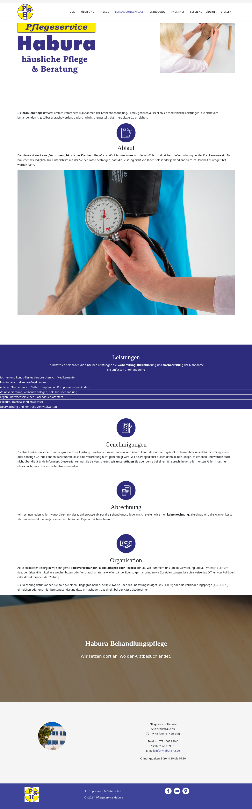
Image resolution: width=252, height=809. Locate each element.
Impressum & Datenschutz (105, 791)
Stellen (226, 11)
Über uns (87, 11)
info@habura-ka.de (167, 750)
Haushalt (177, 11)
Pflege (104, 11)
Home (71, 11)
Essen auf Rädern (202, 11)
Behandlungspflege (129, 11)
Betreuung (157, 11)
